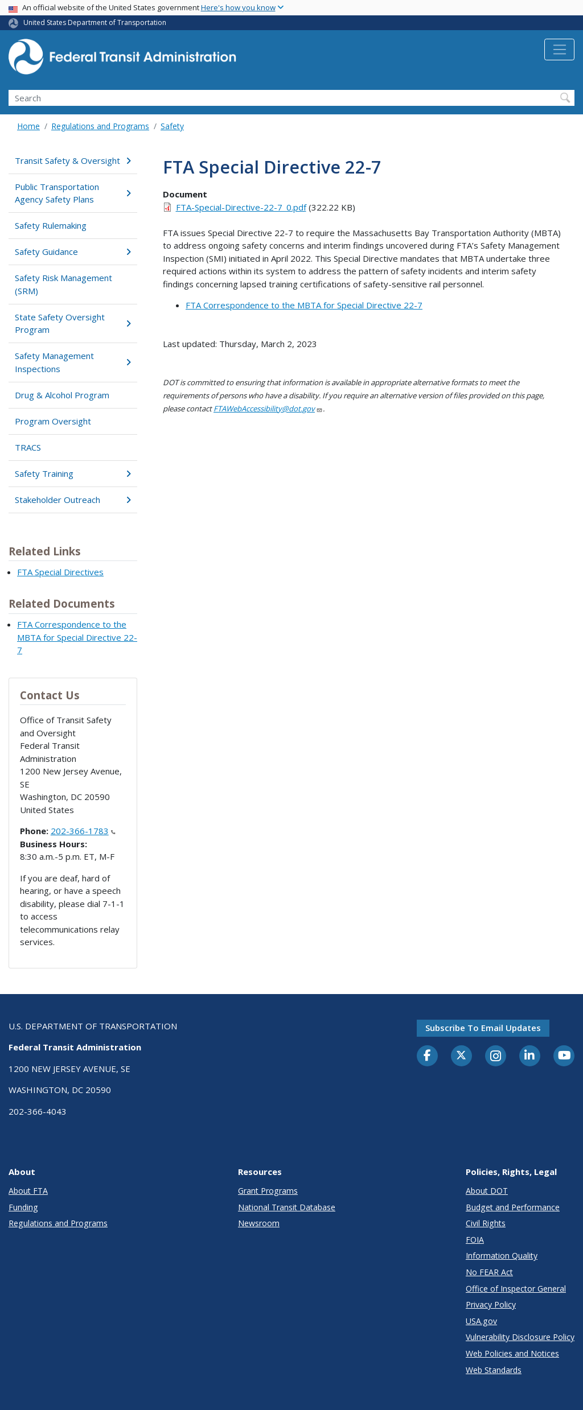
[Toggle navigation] (559, 49)
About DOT (487, 1190)
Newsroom (259, 1223)
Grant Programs (268, 1190)
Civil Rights (486, 1223)
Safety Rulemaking (51, 225)
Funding (23, 1207)
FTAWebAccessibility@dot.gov (268, 408)
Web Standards (494, 1369)
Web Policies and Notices (512, 1353)
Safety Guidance (73, 251)
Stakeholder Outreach (73, 499)
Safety (172, 126)
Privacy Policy (491, 1304)
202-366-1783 (83, 830)
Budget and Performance (513, 1207)
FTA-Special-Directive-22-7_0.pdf (241, 207)
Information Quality (501, 1255)
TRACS (28, 447)
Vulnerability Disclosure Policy (520, 1336)
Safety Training (73, 473)
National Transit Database (286, 1207)
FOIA (475, 1239)
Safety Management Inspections (73, 362)
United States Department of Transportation (94, 22)
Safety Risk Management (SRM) (63, 284)
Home (28, 126)
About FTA (28, 1190)
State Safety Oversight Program (73, 323)
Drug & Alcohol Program (62, 395)
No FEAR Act (489, 1272)
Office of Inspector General (516, 1288)
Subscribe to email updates (483, 1027)
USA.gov (481, 1321)
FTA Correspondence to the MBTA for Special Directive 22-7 (77, 637)
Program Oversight (53, 421)
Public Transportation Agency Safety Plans (73, 193)
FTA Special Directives (60, 572)
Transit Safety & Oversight (73, 160)
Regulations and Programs (100, 126)
